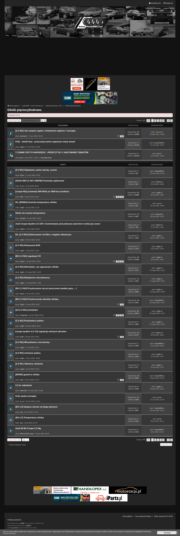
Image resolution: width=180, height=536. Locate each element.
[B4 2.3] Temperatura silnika (29, 417)
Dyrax (22, 175)
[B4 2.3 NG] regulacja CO (28, 256)
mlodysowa (23, 315)
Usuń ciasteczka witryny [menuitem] (143, 516)
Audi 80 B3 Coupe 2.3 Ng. (28, 428)
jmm (21, 158)
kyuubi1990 (158, 143)
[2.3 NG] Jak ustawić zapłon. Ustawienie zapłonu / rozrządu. (45, 131)
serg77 (22, 261)
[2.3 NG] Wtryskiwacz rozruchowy (32, 342)
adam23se (23, 391)
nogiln (158, 193)
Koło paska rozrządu (25, 396)
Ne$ (21, 197)
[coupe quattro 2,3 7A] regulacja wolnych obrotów (40, 331)
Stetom (22, 229)
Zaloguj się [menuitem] (168, 3)
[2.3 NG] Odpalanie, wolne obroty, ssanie (36, 170)
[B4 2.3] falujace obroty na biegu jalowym (36, 407)
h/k (158, 419)
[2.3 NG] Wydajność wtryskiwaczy (32, 277)
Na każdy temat (46, 158)
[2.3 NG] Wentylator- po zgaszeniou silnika (37, 267)
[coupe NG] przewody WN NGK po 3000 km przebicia (42, 191)
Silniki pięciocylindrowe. (24, 110)
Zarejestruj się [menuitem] (155, 3)
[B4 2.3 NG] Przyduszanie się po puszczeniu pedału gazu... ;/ (46, 288)
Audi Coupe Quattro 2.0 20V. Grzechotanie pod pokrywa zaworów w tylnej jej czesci (57, 224)
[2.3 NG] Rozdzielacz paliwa (29, 321)
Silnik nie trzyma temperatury (30, 213)
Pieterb (158, 182)
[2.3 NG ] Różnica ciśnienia (29, 364)
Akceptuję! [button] (167, 532)
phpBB (22, 523)
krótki (22, 337)
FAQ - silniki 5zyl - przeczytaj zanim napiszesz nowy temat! (45, 141)
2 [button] (155, 121)
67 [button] (168, 121)
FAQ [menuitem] (7, 35)
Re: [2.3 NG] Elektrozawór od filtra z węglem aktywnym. (43, 234)
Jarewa (158, 132)
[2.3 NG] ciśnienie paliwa (27, 353)
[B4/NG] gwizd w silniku (27, 374)
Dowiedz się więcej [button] (9, 533)
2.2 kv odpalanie (23, 385)
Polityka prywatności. (15, 520)
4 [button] (160, 121)
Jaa (21, 412)
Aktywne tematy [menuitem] (169, 8)
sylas (21, 380)
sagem (22, 147)
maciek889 (158, 171)
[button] (148, 120)
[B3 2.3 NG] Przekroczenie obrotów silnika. (37, 299)
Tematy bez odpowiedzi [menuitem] (153, 8)
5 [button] (163, 121)
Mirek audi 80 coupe (26, 434)
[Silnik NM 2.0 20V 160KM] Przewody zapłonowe (39, 181)
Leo (158, 203)
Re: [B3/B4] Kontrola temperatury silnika (36, 202)
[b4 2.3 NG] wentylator (26, 310)
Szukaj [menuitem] (14, 35)
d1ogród (23, 218)
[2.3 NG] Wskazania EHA (27, 245)
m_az (22, 186)
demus (22, 294)
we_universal (14, 527)
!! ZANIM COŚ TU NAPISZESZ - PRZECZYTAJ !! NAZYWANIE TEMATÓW (51, 152)
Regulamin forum (14, 115)
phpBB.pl (28, 525)
